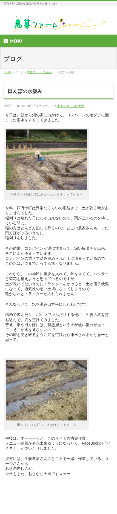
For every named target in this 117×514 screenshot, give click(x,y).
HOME (8, 72)
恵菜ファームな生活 (39, 72)
